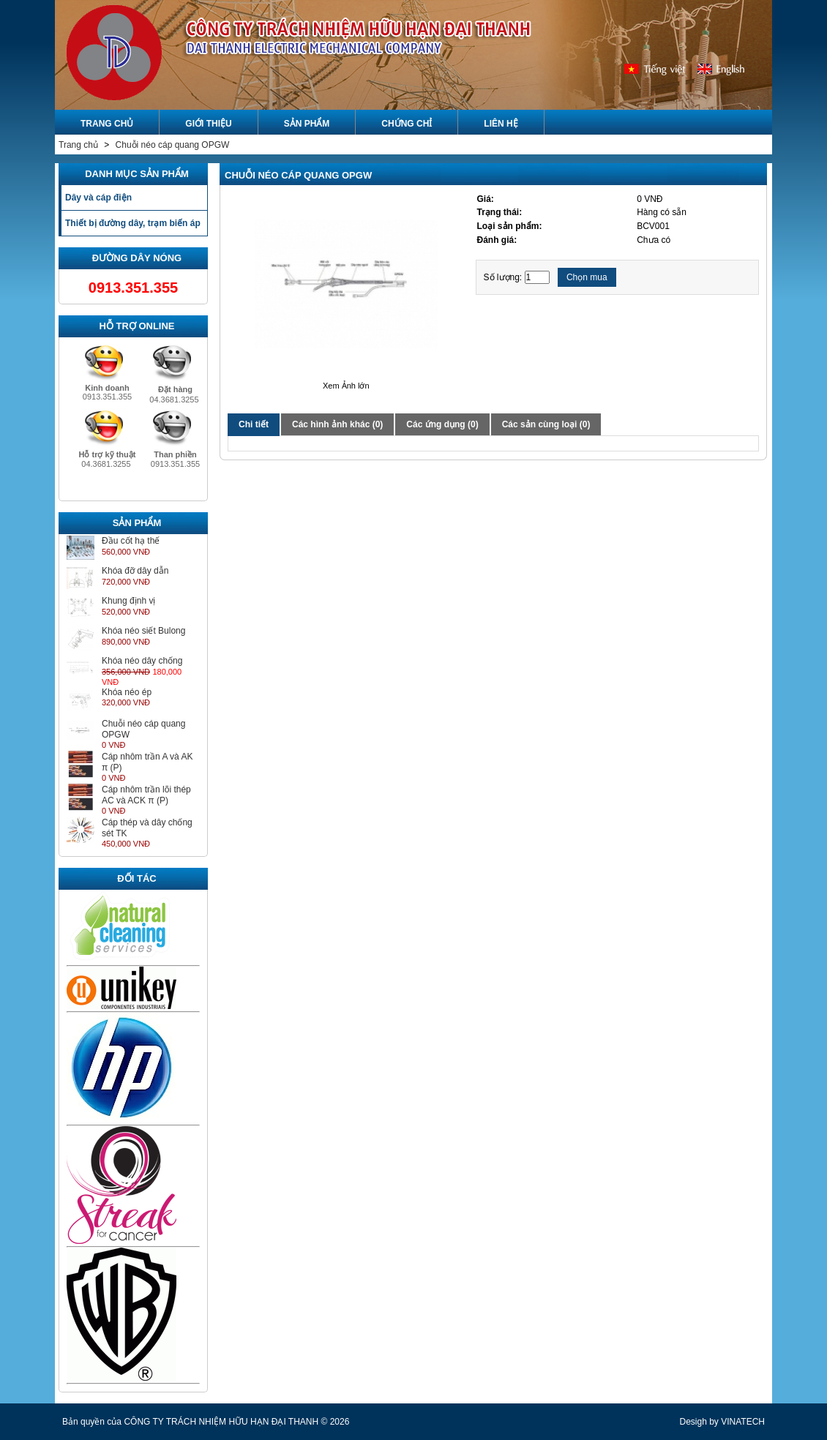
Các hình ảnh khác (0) (337, 424)
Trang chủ (79, 145)
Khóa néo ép (126, 692)
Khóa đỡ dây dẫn (135, 571)
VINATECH (743, 1422)
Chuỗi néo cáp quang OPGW (173, 145)
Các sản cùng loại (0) (546, 424)
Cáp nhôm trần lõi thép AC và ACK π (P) (146, 795)
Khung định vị (128, 601)
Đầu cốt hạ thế (131, 541)
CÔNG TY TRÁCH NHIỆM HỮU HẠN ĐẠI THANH (221, 1422)
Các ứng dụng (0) (442, 424)
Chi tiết (254, 424)
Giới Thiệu (208, 124)
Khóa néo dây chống (142, 661)
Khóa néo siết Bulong (143, 631)
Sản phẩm (307, 124)
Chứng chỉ (406, 124)
